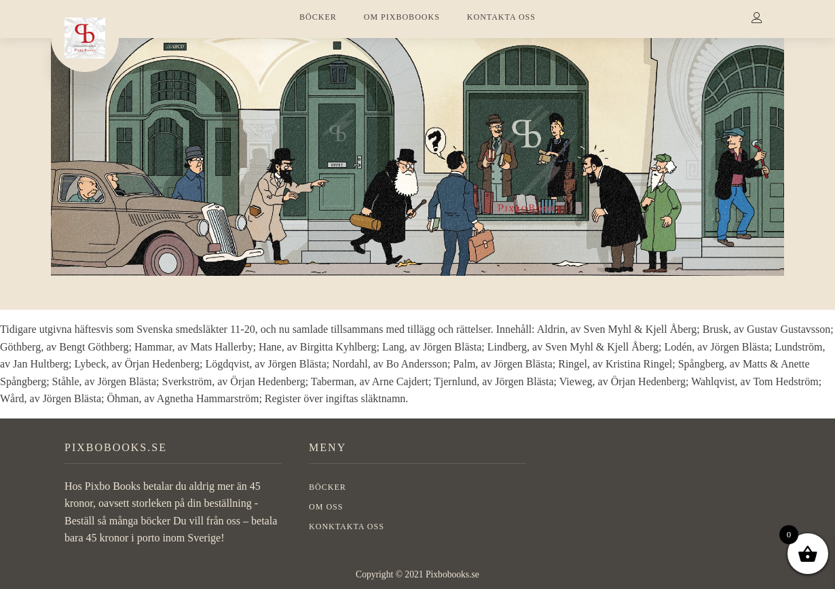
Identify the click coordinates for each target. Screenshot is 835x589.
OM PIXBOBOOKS (402, 17)
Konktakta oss (346, 526)
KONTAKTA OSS (501, 17)
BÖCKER (318, 17)
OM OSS (326, 507)
